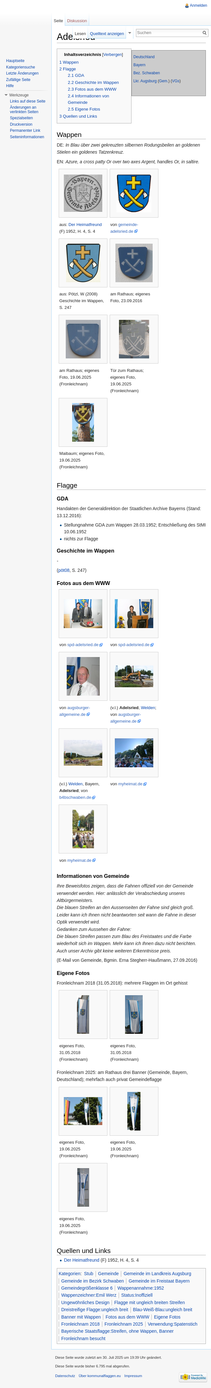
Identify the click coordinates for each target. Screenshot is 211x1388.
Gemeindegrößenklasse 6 (87, 1288)
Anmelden (198, 5)
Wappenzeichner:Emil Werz (88, 1295)
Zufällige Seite (18, 79)
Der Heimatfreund (85, 224)
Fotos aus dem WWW (127, 1317)
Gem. (163, 81)
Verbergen (112, 54)
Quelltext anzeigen (107, 33)
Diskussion (77, 20)
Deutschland (144, 57)
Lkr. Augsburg (145, 81)
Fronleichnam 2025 (124, 1324)
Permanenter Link (25, 130)
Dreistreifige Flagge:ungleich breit (94, 1309)
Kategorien (69, 1273)
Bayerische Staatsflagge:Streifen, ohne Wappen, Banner (117, 1331)
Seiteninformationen (27, 137)
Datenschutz (65, 1376)
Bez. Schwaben (146, 73)
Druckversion (21, 124)
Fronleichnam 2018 (80, 1324)
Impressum (133, 1376)
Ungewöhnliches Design (85, 1302)
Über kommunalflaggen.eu (100, 1376)
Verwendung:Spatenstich (173, 1324)
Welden (148, 707)
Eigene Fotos (167, 1317)
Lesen (80, 33)
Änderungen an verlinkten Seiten (24, 109)
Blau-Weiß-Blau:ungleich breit (162, 1309)
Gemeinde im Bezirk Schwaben (92, 1281)
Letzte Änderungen (22, 73)
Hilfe (10, 86)
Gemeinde (108, 1273)
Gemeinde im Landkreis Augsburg (157, 1273)
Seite (58, 20)
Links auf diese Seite (28, 101)
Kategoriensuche (20, 67)
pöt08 (64, 570)
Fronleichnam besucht (83, 1338)
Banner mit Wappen (81, 1317)
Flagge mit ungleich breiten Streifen (149, 1302)
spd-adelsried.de (82, 644)
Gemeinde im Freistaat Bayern (159, 1281)
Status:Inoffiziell (137, 1295)
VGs (175, 81)
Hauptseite (15, 61)
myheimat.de (130, 783)
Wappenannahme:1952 (140, 1288)
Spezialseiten (21, 118)
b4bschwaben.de (75, 797)
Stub (88, 1273)
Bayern (139, 65)
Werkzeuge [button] (19, 95)
